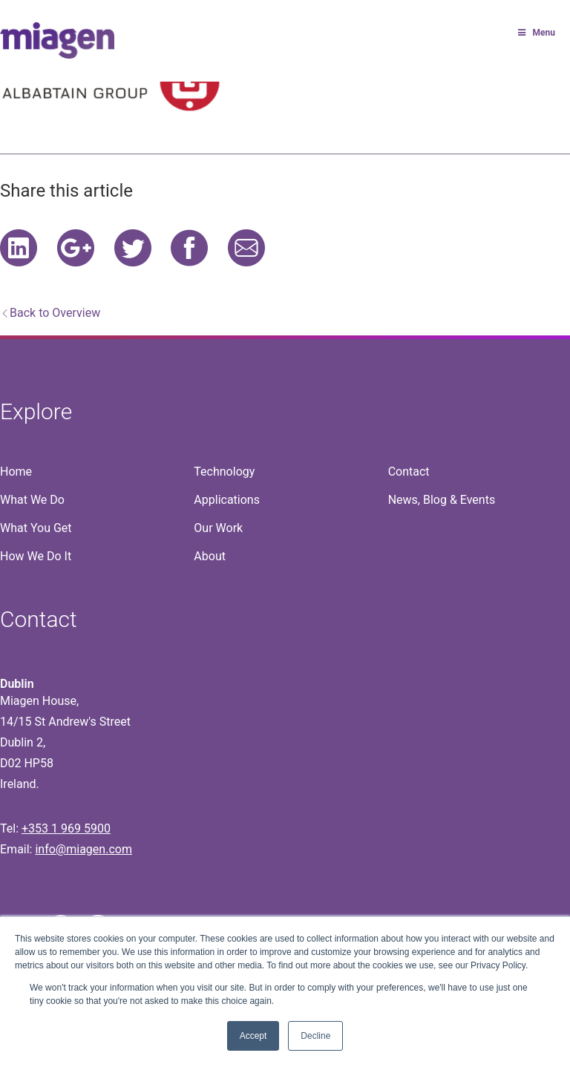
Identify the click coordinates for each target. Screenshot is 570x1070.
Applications (227, 500)
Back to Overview (55, 313)
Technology (224, 472)
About (210, 556)
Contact (409, 472)
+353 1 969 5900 (66, 828)
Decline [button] (315, 1036)
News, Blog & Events (442, 500)
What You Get (36, 528)
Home (16, 472)
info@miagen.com (83, 849)
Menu (535, 32)
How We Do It (35, 556)
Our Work (218, 528)
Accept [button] (253, 1036)
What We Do (32, 500)
